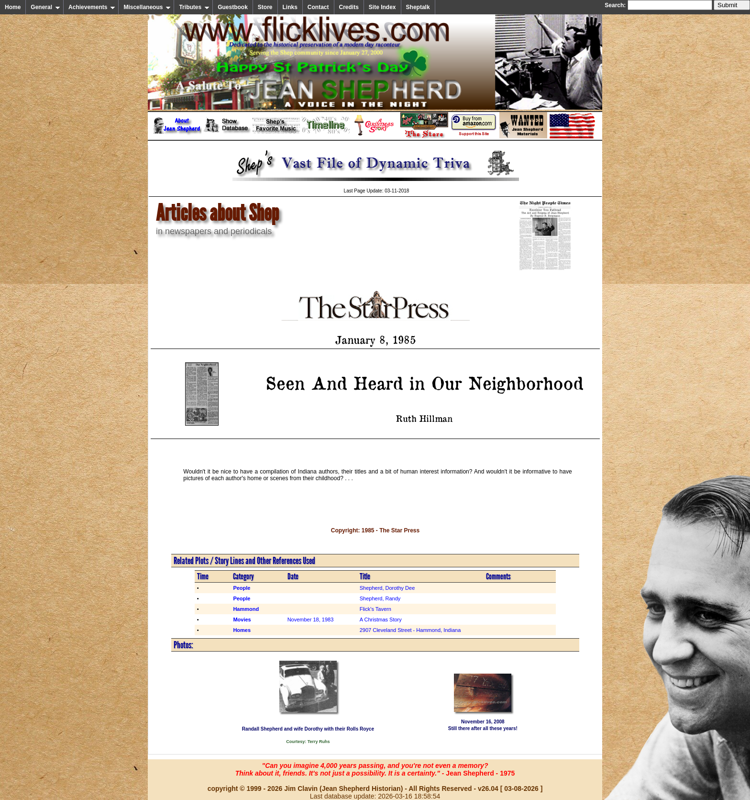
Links (290, 7)
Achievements (91, 7)
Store (265, 7)
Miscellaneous (147, 7)
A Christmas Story (381, 619)
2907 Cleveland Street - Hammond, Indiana (410, 630)
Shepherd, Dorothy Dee (387, 588)
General (45, 7)
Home (13, 7)
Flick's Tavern (375, 609)
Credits (349, 7)
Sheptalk (418, 7)
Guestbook (233, 7)
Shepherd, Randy (380, 598)
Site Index (382, 7)
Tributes (194, 7)
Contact (318, 7)
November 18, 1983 (310, 619)
